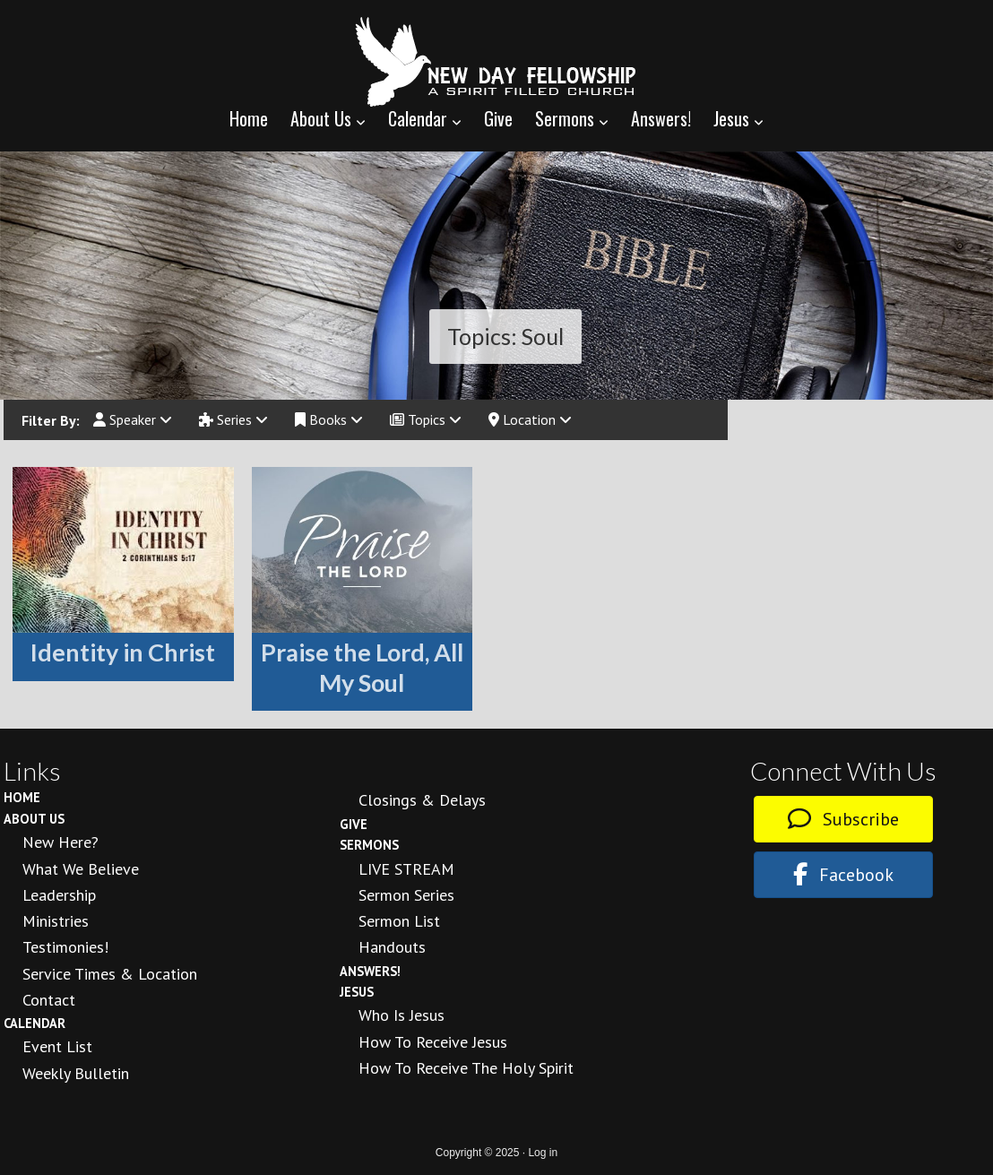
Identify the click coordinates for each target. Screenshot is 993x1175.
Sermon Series (406, 895)
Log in (542, 1152)
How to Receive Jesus (432, 1042)
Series (233, 419)
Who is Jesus (401, 1015)
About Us (34, 818)
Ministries (55, 921)
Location (530, 419)
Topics (426, 419)
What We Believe (80, 869)
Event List (57, 1046)
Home (22, 797)
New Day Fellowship (496, 62)
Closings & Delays (422, 800)
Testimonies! (65, 947)
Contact (48, 999)
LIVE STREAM (406, 869)
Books (329, 419)
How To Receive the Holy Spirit (466, 1068)
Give (353, 824)
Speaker (132, 419)
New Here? (60, 842)
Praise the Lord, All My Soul (362, 667)
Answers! (370, 971)
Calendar (34, 1023)
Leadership (59, 895)
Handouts (392, 947)
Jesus (357, 991)
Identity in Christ (122, 652)
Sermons (369, 844)
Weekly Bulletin (75, 1073)
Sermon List (399, 921)
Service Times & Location (109, 973)
